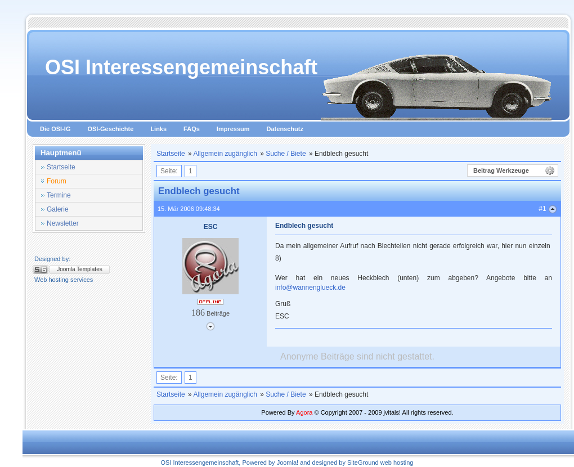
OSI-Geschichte (110, 128)
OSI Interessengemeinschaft (181, 67)
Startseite (170, 154)
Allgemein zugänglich (225, 154)
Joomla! (288, 462)
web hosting (397, 462)
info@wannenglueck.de (310, 287)
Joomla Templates (79, 269)
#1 (542, 209)
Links (158, 128)
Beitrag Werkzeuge (501, 170)
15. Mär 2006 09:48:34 (189, 208)
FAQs (191, 128)
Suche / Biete (286, 154)
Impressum (233, 128)
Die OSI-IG (55, 128)
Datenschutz (285, 128)
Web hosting (51, 279)
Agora (304, 412)
